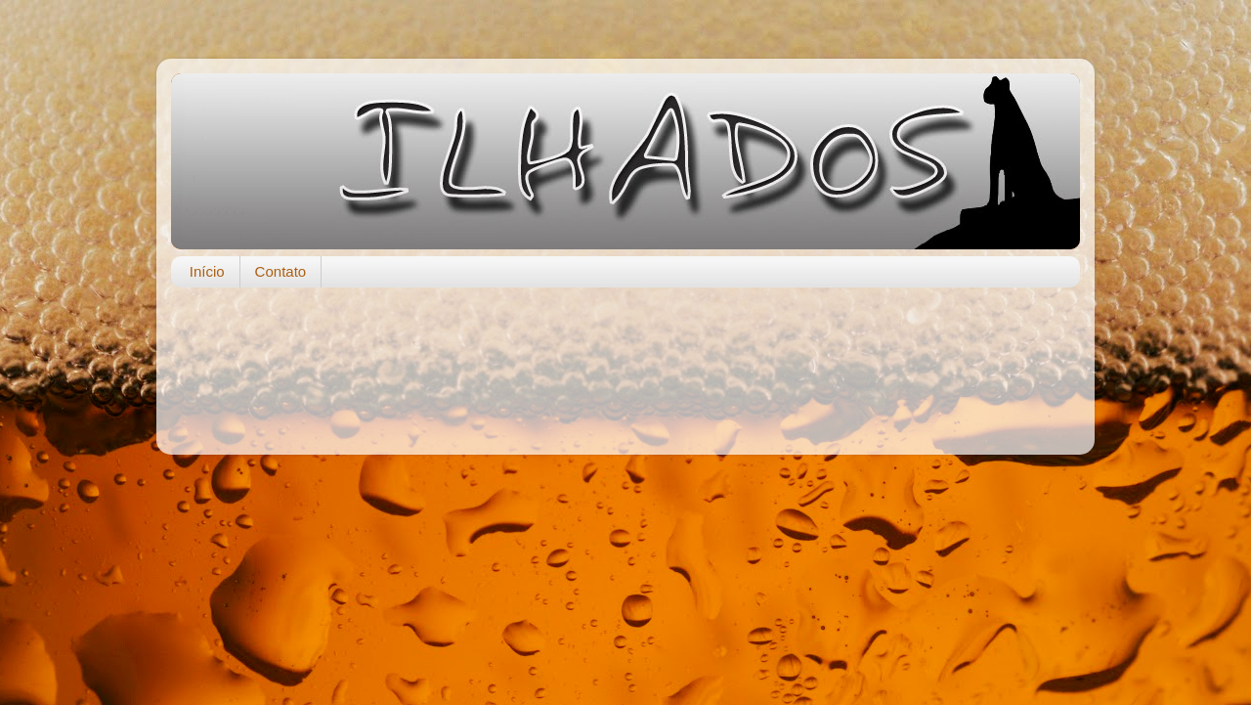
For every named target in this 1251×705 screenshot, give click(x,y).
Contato (281, 271)
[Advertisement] (625, 361)
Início (207, 271)
